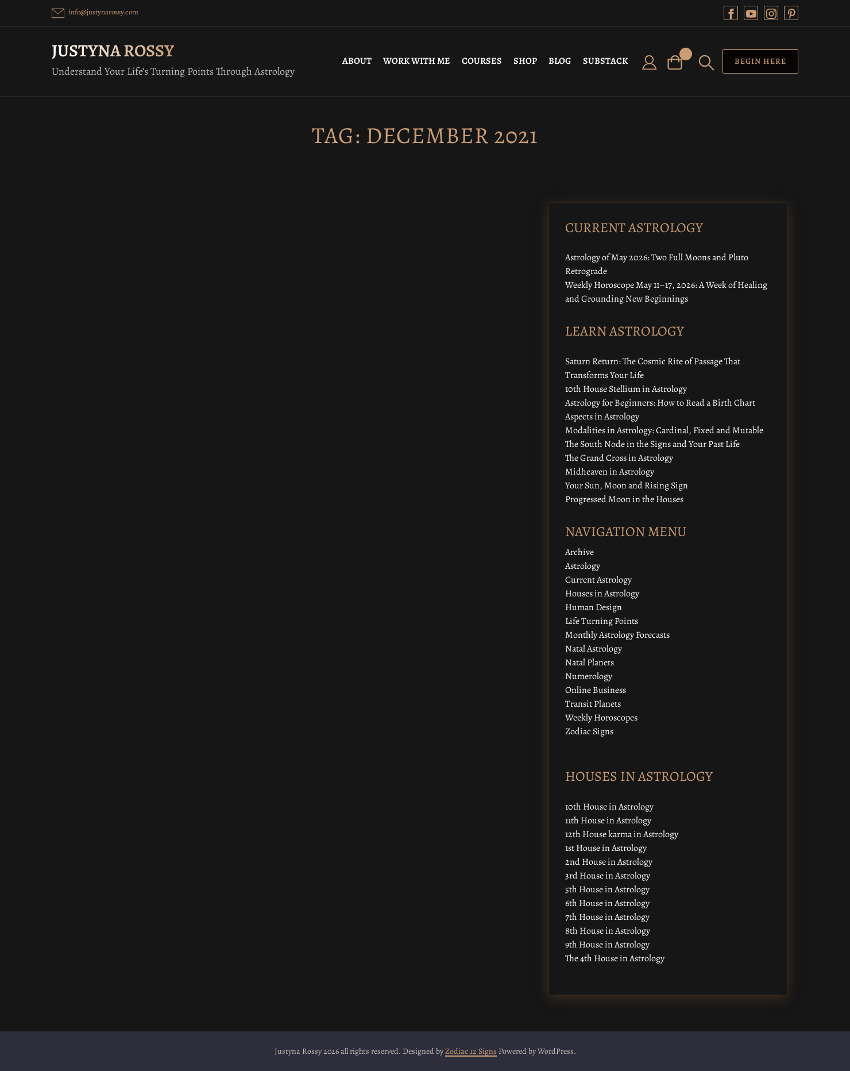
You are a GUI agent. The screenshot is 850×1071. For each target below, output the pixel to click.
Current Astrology (598, 579)
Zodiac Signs (589, 731)
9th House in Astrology (607, 944)
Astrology (582, 566)
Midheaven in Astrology (609, 471)
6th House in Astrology (607, 903)
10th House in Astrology (609, 806)
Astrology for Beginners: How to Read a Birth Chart (660, 402)
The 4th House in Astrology (614, 958)
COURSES (482, 61)
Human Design (593, 607)
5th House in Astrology (607, 889)
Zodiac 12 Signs (471, 1051)
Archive (579, 552)
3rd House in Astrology (607, 875)
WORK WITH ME (416, 61)
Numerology (588, 676)
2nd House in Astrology (608, 862)
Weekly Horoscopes (601, 717)
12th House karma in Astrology (621, 834)
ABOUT (357, 61)
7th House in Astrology (607, 917)
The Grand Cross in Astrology (619, 458)
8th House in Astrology (607, 930)
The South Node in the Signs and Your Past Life (652, 444)
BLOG (559, 61)
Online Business (595, 690)
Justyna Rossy (113, 50)
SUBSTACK (605, 61)
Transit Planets (593, 704)
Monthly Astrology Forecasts (617, 635)
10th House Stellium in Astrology (626, 389)
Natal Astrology (593, 648)
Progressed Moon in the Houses (624, 499)
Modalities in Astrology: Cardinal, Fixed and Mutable (664, 430)
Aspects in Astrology (602, 416)
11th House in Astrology (608, 820)
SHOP (525, 61)
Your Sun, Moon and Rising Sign (626, 485)
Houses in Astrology (602, 593)
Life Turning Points (601, 621)
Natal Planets (589, 662)
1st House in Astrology (606, 848)
